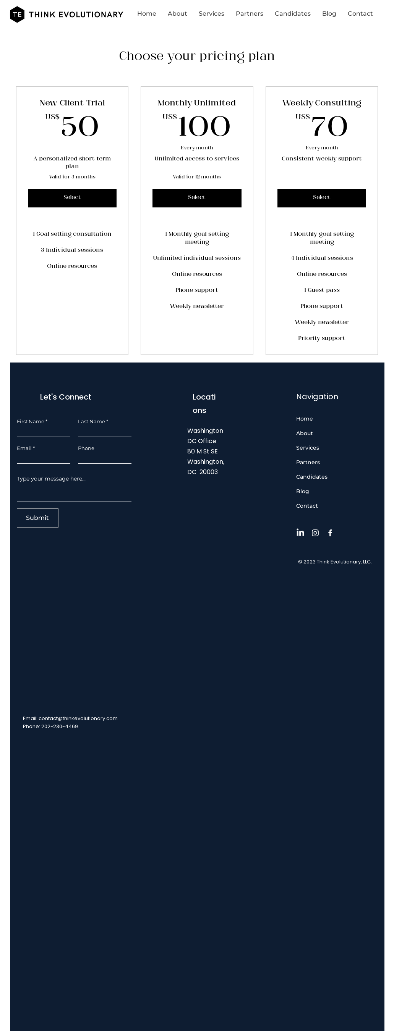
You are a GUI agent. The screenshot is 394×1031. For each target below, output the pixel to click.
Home (304, 418)
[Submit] (37, 518)
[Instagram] (315, 532)
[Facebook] (330, 532)
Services (307, 447)
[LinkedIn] (300, 532)
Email (24, 448)
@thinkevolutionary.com (88, 718)
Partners (308, 462)
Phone (86, 448)
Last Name (91, 421)
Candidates (312, 476)
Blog (302, 491)
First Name (30, 421)
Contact (307, 505)
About (304, 433)
